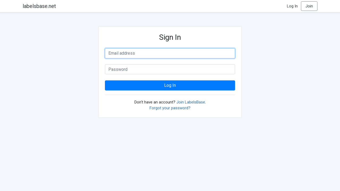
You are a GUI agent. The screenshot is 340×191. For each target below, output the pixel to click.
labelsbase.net (39, 6)
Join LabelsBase (190, 102)
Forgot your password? (170, 108)
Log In (292, 6)
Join (309, 6)
